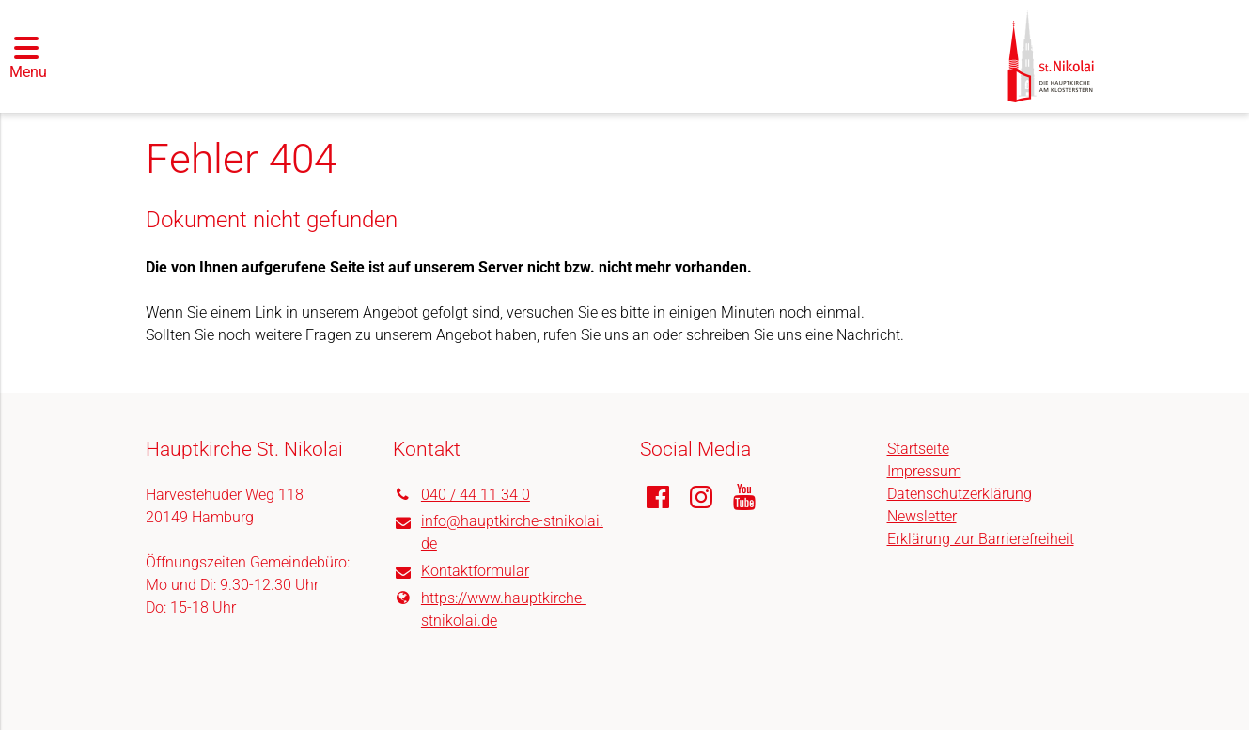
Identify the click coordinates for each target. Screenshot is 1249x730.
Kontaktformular (461, 572)
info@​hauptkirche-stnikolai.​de (498, 533)
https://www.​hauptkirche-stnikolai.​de (489, 609)
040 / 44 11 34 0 (461, 495)
